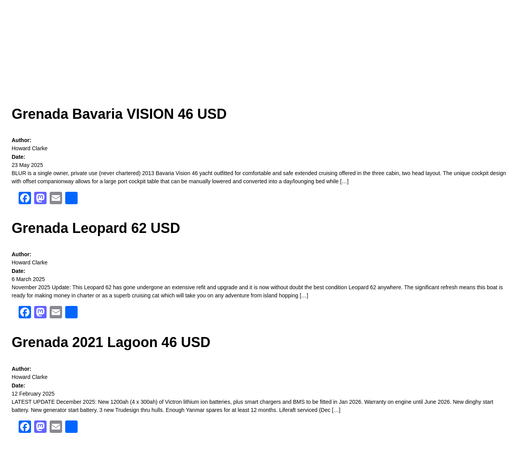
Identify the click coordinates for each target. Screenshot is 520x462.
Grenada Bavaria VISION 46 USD (119, 114)
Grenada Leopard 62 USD (96, 228)
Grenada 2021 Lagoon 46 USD (111, 342)
